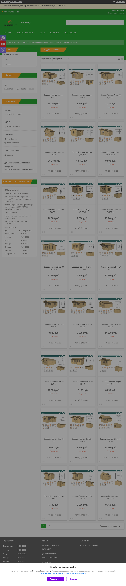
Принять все (55, 579)
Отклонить (74, 579)
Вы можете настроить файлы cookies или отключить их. (62, 573)
